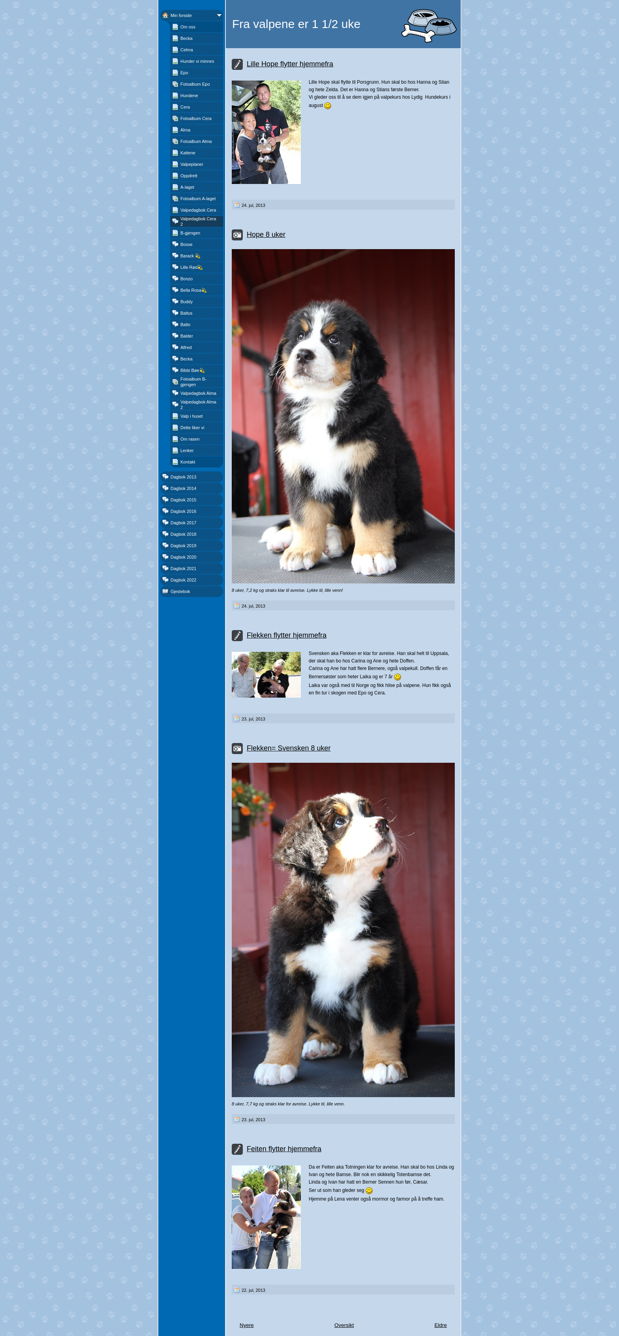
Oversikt (344, 1325)
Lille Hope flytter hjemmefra (290, 64)
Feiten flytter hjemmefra (284, 1149)
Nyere (247, 1325)
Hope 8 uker (266, 234)
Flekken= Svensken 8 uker (289, 748)
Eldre (441, 1325)
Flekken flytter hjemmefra (286, 635)
